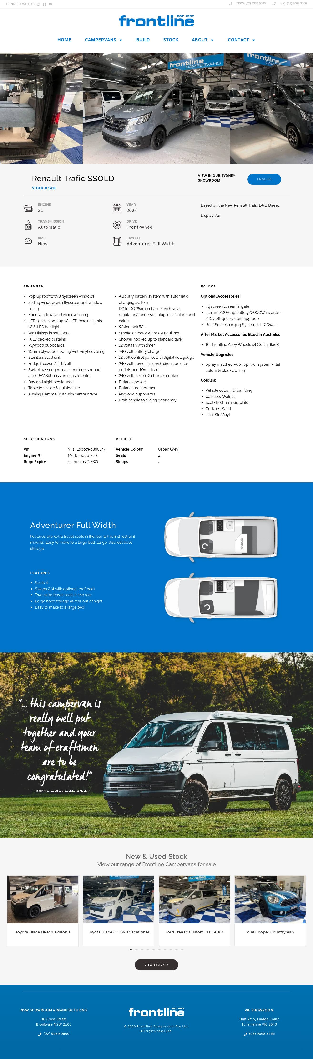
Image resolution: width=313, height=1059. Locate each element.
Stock (170, 40)
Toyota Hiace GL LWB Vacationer (119, 932)
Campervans (104, 40)
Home (64, 40)
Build (143, 40)
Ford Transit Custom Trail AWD (194, 932)
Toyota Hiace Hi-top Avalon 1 (43, 932)
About (203, 40)
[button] (130, 160)
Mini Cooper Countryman (270, 932)
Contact (242, 40)
